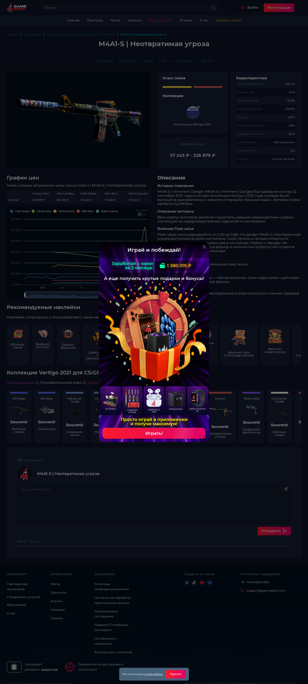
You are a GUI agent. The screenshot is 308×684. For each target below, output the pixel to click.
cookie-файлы (153, 674)
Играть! (154, 433)
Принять (176, 674)
